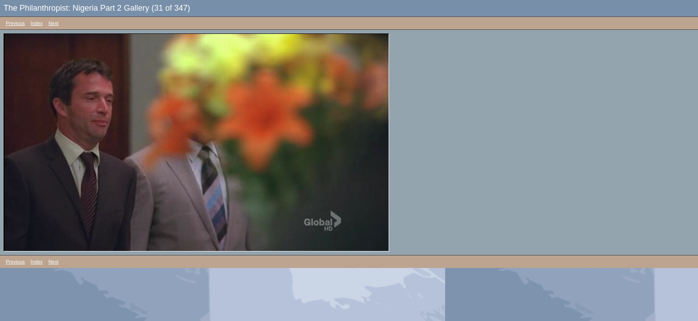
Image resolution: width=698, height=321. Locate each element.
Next (54, 23)
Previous (15, 23)
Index (37, 23)
